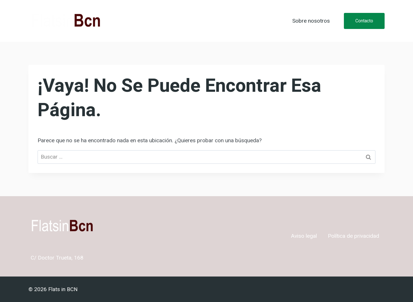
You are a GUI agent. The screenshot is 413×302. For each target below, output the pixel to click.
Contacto (364, 21)
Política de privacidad (353, 236)
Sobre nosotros (311, 21)
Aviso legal (304, 236)
